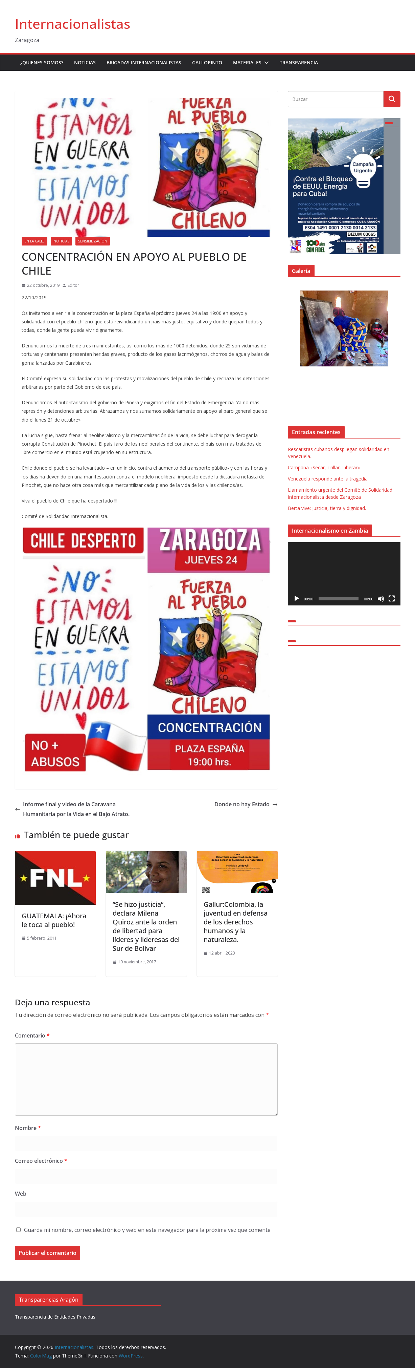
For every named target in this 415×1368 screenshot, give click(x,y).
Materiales (247, 62)
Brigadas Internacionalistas (144, 62)
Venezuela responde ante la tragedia (328, 478)
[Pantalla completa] (391, 598)
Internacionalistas (72, 23)
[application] (344, 573)
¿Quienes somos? (41, 62)
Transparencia (299, 62)
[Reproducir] (296, 598)
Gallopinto (207, 62)
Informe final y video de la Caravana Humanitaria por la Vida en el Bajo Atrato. (72, 809)
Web (20, 1193)
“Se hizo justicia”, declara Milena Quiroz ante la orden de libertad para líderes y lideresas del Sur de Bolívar (146, 926)
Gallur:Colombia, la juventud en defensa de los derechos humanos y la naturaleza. (236, 922)
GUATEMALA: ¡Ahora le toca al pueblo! (54, 920)
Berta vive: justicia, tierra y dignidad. (327, 508)
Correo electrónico (41, 1160)
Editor (73, 285)
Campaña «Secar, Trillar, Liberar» (324, 467)
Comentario (32, 1035)
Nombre (28, 1128)
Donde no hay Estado (246, 804)
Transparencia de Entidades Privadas (55, 1316)
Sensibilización (92, 241)
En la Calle (34, 241)
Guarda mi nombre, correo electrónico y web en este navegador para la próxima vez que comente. (148, 1230)
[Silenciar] (380, 598)
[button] (265, 62)
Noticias (85, 62)
